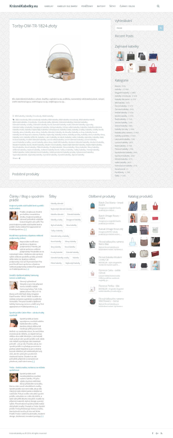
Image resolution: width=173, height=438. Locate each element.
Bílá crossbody (22, 119)
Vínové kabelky (121, 122)
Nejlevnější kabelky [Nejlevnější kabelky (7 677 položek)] (73, 263)
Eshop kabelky (56, 127)
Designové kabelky (41, 127)
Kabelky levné (91, 132)
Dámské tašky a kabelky (23, 127)
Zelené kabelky (121, 126)
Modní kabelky (38, 144)
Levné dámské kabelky (74, 139)
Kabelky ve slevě (57, 137)
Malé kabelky (47, 116)
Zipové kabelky (78, 154)
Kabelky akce (18, 132)
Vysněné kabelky (50, 154)
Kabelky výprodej (84, 137)
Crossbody (32, 122)
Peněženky (87, 6)
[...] (25, 229)
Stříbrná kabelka (19, 149)
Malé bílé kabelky (60, 142)
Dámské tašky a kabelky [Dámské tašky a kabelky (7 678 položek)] (60, 236)
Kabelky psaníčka (122, 136)
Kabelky (48, 6)
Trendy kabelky (92, 149)
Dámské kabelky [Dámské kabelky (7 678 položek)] (72, 252)
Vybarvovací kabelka (84, 152)
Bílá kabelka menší (86, 119)
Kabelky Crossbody (34, 116)
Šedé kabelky (120, 119)
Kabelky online (61, 134)
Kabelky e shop (78, 132)
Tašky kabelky (80, 149)
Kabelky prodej (74, 134)
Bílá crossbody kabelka (38, 119)
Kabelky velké (70, 137)
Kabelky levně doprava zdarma (25, 134)
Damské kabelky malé (62, 124)
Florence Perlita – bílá (109, 285)
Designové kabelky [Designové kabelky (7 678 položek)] (73, 220)
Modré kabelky (121, 116)
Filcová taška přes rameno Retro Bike (111, 243)
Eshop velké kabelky (71, 127)
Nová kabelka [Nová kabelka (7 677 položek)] (70, 247)
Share (16, 158)
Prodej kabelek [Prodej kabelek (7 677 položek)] (56, 252)
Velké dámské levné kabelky (37, 152)
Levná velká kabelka (55, 139)
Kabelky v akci (44, 137)
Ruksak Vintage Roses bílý (111, 229)
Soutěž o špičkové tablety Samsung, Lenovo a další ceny (24, 276)
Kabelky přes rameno (124, 132)
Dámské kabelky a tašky (23, 124)
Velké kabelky (120, 162)
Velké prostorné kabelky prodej (62, 152)
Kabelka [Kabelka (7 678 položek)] (76, 258)
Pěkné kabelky (43, 147)
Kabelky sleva (87, 134)
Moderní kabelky (97, 142)
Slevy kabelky (93, 147)
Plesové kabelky (121, 149)
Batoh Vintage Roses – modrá (109, 217)
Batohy (101, 6)
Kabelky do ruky (121, 129)
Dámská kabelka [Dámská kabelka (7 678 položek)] (73, 214)
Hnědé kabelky (121, 112)
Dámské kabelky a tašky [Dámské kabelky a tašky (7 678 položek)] (60, 258)
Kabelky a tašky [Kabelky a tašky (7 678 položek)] (56, 220)
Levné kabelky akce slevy (42, 142)
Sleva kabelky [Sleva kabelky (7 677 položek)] (71, 225)
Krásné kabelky (19, 139)
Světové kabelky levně (50, 149)
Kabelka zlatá (65, 129)
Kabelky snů (18, 137)
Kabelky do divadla (63, 132)
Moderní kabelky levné (22, 144)
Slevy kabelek (81, 147)
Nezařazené (120, 169)
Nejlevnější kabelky (94, 144)
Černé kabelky (121, 106)
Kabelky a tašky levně (94, 129)
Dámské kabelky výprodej (82, 124)
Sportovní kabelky (122, 156)
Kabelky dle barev (67, 6)
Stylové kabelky (33, 149)
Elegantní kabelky (122, 92)
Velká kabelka (18, 152)
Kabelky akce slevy (32, 132)
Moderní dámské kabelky (79, 142)
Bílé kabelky (20, 116)
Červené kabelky (122, 109)
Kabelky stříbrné (30, 137)
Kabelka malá (18, 129)
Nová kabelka (18, 147)
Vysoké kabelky (64, 154)
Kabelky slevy (99, 134)
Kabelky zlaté (98, 137)
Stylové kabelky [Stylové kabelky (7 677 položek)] (56, 225)
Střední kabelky (121, 159)
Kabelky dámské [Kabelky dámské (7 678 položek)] (57, 203)
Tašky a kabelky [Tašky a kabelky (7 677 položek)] (57, 231)
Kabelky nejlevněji (46, 134)
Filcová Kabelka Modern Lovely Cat (110, 258)
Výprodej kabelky (35, 154)
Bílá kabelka (53, 119)
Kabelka (83, 127)
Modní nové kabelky (53, 144)
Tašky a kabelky (66, 149)
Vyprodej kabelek (20, 154)
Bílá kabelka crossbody (68, 119)
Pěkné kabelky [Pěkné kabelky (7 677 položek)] (56, 263)
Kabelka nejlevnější (33, 129)
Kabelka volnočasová (50, 129)
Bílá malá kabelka (20, 122)
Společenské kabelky (123, 152)
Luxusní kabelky (121, 142)
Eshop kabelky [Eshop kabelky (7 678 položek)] (70, 241)
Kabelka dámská (95, 127)
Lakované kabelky (122, 139)
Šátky (112, 6)
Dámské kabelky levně (42, 124)
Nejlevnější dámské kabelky (74, 144)
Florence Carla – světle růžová (109, 271)
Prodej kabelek (56, 147)
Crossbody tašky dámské (48, 122)
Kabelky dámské (48, 132)
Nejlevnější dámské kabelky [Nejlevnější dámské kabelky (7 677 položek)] (61, 209)
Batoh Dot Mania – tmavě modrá (111, 204)
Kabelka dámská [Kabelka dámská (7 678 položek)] (57, 214)
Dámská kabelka (66, 122)
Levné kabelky (90, 139)
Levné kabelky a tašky (22, 142)
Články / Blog (127, 6)
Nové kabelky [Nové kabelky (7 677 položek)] (56, 241)
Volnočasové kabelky (123, 165)
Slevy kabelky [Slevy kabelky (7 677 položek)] (56, 247)
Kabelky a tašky (78, 129)
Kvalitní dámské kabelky (36, 139)
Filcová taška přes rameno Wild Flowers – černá (111, 300)
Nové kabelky (30, 147)
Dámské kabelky (80, 122)
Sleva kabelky (68, 147)
